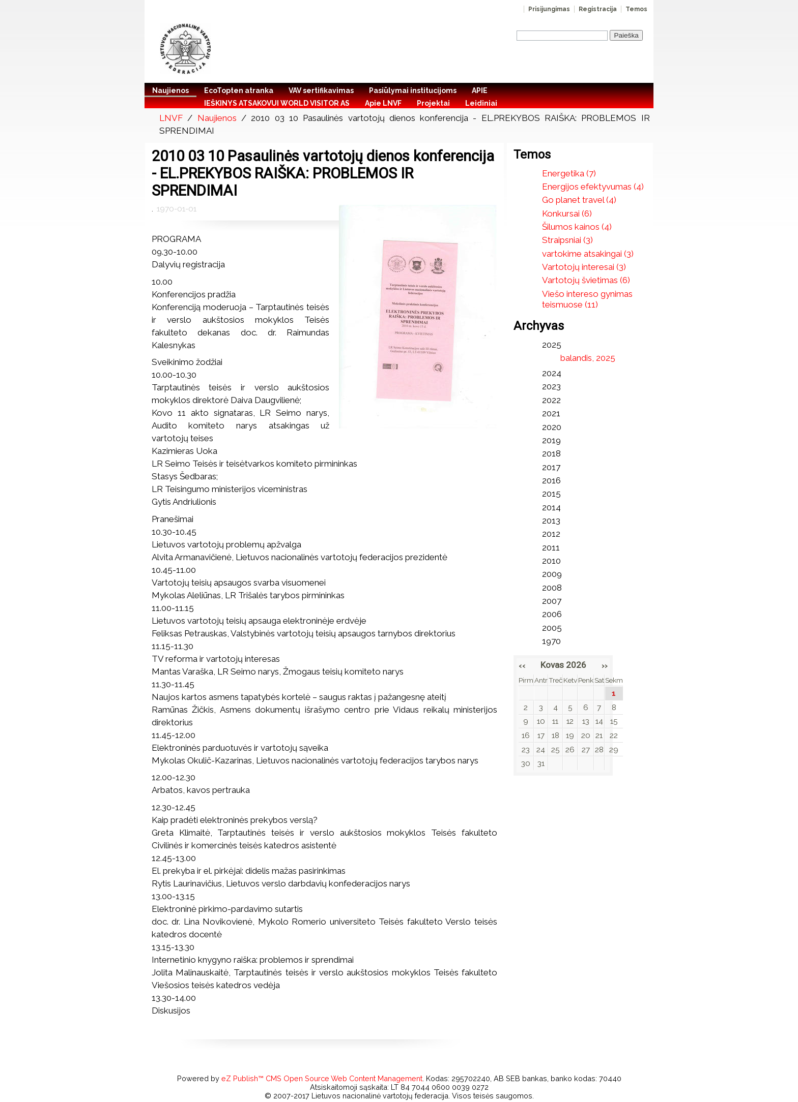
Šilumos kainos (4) (577, 227)
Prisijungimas (549, 9)
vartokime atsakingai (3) (588, 254)
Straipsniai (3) (567, 240)
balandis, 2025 (587, 358)
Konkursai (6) (567, 213)
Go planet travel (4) (579, 200)
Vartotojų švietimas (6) (586, 280)
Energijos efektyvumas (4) (593, 186)
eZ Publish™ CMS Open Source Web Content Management (321, 1078)
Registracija (598, 9)
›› (605, 665)
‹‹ (522, 665)
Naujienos (217, 118)
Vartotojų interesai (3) (584, 267)
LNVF (171, 118)
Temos (636, 9)
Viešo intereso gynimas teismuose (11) (587, 299)
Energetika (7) (569, 173)
